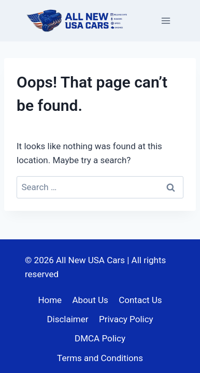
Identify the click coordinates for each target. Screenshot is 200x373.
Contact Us (140, 300)
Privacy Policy (126, 319)
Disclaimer (67, 319)
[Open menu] (165, 20)
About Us (90, 300)
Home (50, 300)
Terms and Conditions (100, 358)
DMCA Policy (100, 338)
